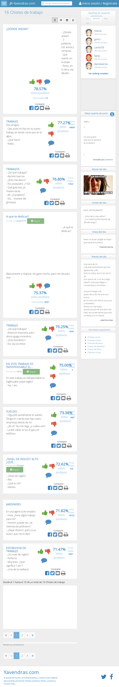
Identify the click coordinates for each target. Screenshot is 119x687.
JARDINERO (13, 504)
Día (87, 18)
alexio (19, 371)
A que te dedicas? (17, 216)
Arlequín (20, 465)
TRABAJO (12, 121)
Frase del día (99, 231)
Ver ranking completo (98, 73)
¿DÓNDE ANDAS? (17, 29)
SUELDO (11, 411)
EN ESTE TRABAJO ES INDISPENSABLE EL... (19, 365)
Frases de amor (94, 349)
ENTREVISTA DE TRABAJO (16, 549)
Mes (106, 18)
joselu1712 (21, 221)
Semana (96, 18)
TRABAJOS (13, 169)
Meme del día (99, 169)
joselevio (109, 159)
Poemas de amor (95, 343)
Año (88, 23)
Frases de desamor (96, 346)
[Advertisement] (32, 53)
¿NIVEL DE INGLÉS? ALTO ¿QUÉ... (22, 460)
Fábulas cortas (94, 352)
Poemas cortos (94, 340)
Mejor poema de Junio (96, 113)
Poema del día (99, 256)
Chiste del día (99, 202)
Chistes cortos (94, 337)
